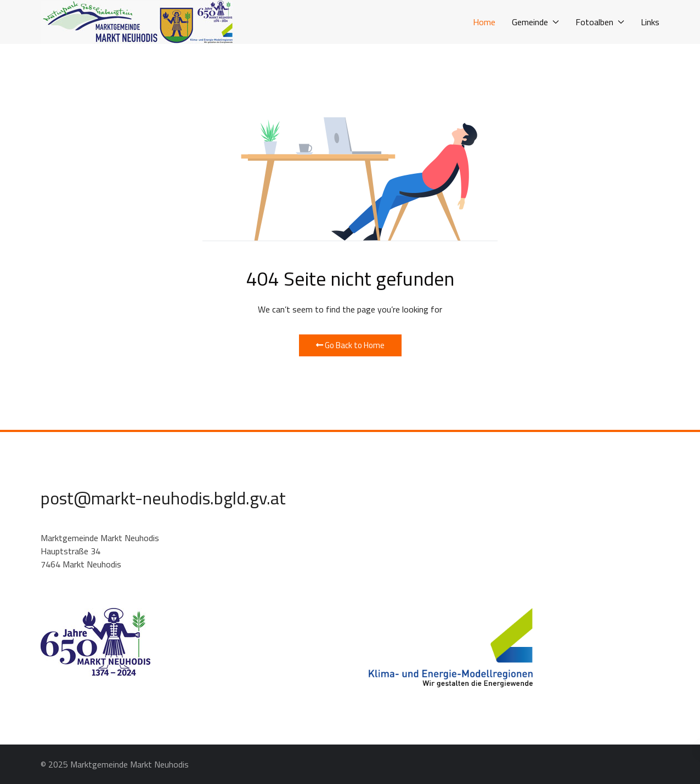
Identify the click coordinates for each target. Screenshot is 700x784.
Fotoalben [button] (599, 22)
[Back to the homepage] (137, 22)
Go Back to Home (350, 345)
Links (650, 22)
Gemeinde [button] (535, 22)
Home (484, 22)
